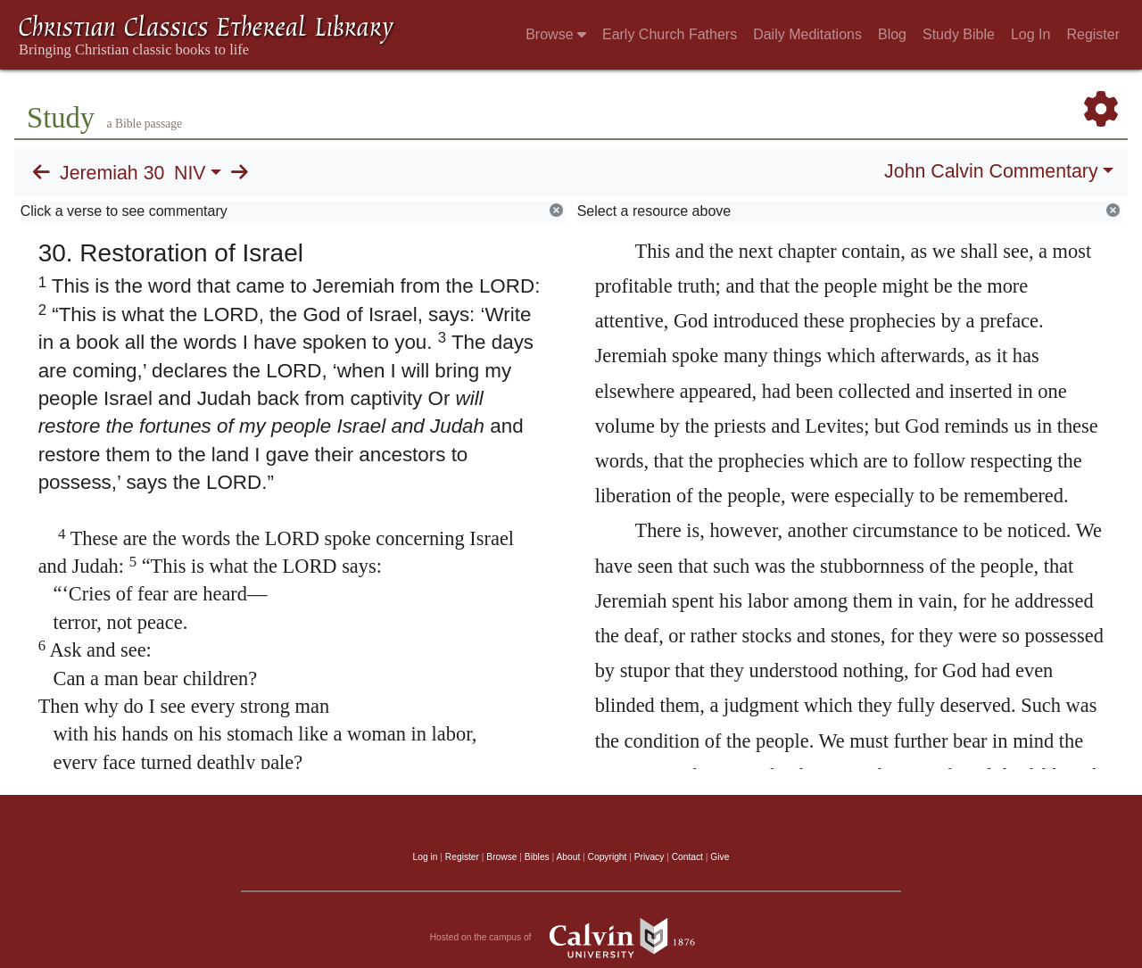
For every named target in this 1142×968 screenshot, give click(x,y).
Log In (1030, 34)
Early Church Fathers (669, 34)
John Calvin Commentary (990, 171)
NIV (190, 173)
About (568, 857)
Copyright (607, 857)
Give (719, 857)
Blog (892, 34)
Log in (425, 857)
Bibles (537, 857)
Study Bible (959, 34)
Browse (555, 34)
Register (1093, 34)
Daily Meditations (807, 34)
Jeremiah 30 (112, 173)
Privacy (649, 857)
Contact (687, 857)
